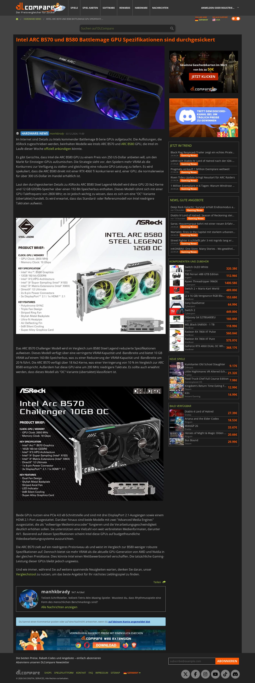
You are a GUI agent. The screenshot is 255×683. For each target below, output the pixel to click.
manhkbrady (57, 133)
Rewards (124, 7)
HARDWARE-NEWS (35, 133)
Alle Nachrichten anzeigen (59, 607)
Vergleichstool (26, 574)
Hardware (141, 7)
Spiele (74, 7)
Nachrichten (160, 7)
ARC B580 (127, 144)
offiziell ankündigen (57, 149)
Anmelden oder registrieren (219, 7)
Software (109, 7)
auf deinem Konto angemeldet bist (129, 621)
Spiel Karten (90, 7)
